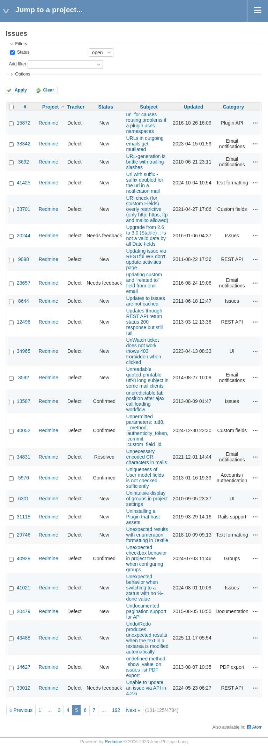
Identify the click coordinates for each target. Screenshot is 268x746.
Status (22, 52)
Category (233, 107)
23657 (23, 283)
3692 (23, 162)
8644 (23, 301)
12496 (23, 322)
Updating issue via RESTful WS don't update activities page (146, 259)
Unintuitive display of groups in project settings (147, 498)
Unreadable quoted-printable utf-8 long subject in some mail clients (147, 377)
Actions (255, 123)
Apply (21, 90)
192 (116, 710)
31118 (23, 516)
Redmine (48, 123)
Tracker (75, 107)
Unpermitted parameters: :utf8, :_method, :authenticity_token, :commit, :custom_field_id (147, 430)
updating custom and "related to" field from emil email (144, 283)
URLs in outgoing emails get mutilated (144, 143)
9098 (23, 259)
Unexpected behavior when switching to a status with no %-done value (144, 588)
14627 (23, 667)
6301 (23, 498)
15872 (23, 123)
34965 (23, 351)
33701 (23, 209)
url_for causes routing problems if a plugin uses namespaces (146, 123)
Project (50, 107)
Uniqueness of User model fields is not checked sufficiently (145, 478)
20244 (23, 235)
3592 (23, 377)
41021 (23, 587)
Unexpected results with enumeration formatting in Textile (147, 534)
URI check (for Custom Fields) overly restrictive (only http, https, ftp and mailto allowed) (147, 209)
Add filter (17, 64)
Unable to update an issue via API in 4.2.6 (146, 688)
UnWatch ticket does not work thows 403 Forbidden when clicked (143, 351)
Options (22, 74)
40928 (23, 558)
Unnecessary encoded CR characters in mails (146, 457)
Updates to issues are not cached (145, 301)
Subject (149, 107)
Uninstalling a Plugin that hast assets (143, 516)
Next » (133, 710)
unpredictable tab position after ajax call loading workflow (145, 401)
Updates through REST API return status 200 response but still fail (144, 322)
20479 (23, 611)
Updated (193, 107)
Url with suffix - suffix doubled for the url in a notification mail (144, 183)
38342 (23, 143)
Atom (257, 727)
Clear (48, 90)
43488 (23, 638)
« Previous (20, 710)
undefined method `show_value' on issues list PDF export (145, 667)
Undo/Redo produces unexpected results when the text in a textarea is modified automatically (147, 637)
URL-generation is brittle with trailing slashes (145, 161)
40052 (23, 430)
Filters (21, 43)
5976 (23, 478)
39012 (23, 688)
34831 (23, 457)
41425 (23, 182)
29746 (23, 535)
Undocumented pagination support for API (146, 611)
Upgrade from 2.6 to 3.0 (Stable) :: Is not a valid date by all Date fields (146, 235)
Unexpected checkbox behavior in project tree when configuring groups (146, 558)
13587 (23, 401)
